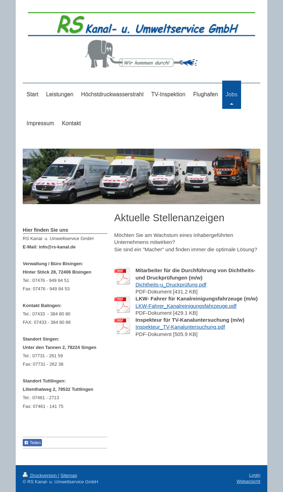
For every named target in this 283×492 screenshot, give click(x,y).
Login (254, 475)
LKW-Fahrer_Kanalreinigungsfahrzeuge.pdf (186, 306)
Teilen (32, 442)
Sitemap (68, 475)
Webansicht (248, 481)
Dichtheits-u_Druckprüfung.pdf (171, 285)
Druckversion (40, 475)
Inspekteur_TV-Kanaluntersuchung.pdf (180, 327)
